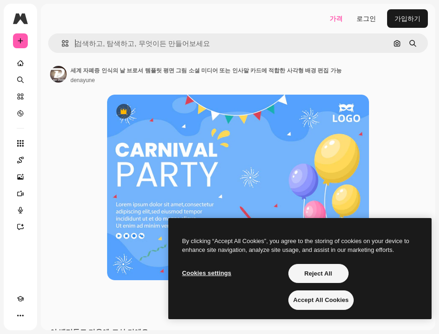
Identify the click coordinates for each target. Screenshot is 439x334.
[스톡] (20, 96)
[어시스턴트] (20, 226)
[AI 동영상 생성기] (20, 193)
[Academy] (20, 298)
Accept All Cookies (321, 299)
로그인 (366, 18)
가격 (336, 18)
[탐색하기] (20, 113)
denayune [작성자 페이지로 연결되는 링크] (82, 80)
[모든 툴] (20, 143)
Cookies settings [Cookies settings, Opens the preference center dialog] (206, 273)
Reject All (318, 273)
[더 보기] (20, 315)
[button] (61, 43)
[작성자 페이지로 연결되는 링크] (58, 74)
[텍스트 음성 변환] (20, 210)
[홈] (20, 63)
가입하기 (407, 18)
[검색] (20, 79)
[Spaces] (20, 160)
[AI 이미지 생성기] (20, 176)
